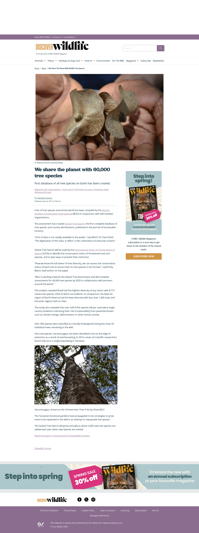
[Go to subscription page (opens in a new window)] (144, 234)
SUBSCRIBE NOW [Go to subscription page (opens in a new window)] (143, 256)
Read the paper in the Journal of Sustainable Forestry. (62, 435)
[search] (160, 48)
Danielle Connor (43, 448)
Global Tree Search (75, 223)
